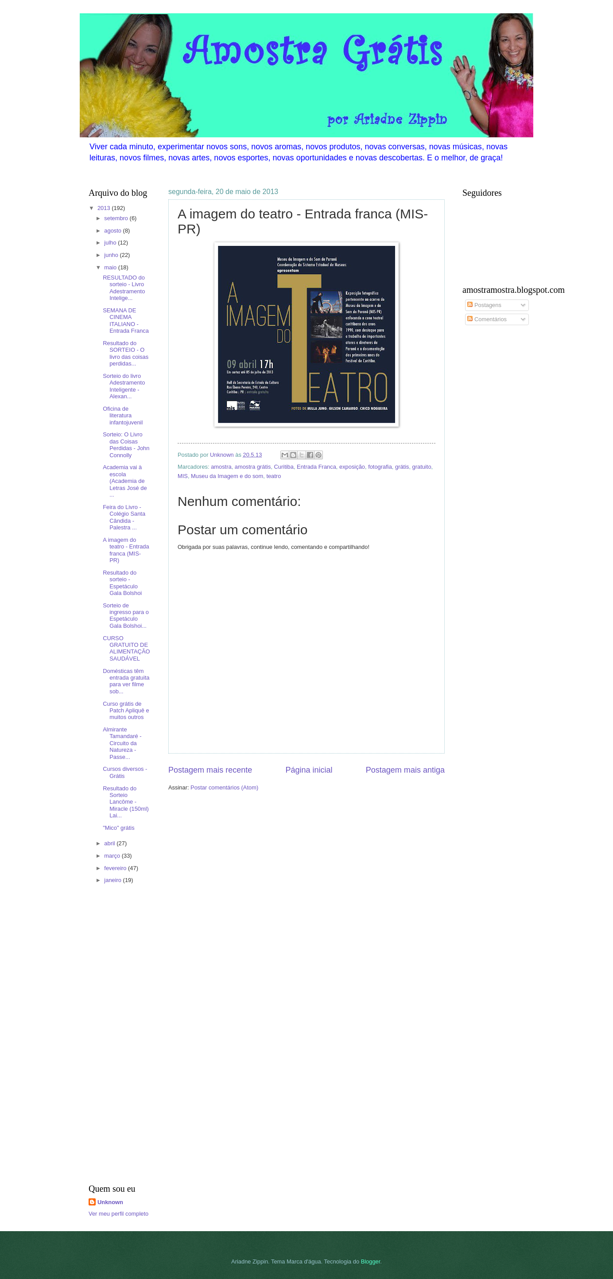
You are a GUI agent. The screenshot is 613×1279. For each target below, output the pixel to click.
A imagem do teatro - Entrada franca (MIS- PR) (126, 550)
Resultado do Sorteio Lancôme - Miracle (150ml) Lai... (126, 802)
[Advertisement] (115, 1035)
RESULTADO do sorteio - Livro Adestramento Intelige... (124, 287)
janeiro (113, 880)
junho (112, 255)
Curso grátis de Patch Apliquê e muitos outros (126, 710)
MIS (183, 476)
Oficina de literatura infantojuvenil (123, 415)
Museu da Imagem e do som (227, 476)
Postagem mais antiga (405, 770)
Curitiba (284, 466)
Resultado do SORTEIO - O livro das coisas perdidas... (125, 353)
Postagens (484, 305)
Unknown (110, 1202)
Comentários (487, 319)
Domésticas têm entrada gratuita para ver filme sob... (126, 681)
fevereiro (116, 868)
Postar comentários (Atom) (224, 787)
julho (111, 242)
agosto (113, 230)
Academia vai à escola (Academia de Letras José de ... (125, 481)
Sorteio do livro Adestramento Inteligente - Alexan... (124, 386)
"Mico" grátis (118, 827)
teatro (273, 476)
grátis (402, 466)
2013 (104, 208)
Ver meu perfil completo (118, 1213)
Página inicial (308, 770)
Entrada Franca (316, 466)
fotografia (380, 466)
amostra (221, 466)
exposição (352, 466)
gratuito (421, 466)
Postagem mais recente (210, 770)
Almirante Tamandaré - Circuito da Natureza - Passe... (122, 743)
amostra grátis (253, 466)
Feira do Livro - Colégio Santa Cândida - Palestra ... (124, 517)
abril (110, 843)
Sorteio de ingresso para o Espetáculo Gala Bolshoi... (126, 615)
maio (111, 267)
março (112, 855)
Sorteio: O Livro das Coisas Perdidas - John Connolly (126, 444)
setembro (116, 218)
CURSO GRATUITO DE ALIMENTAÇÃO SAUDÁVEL (126, 648)
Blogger (370, 1261)
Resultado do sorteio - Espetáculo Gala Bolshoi (122, 582)
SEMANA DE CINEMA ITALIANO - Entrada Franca (126, 320)
